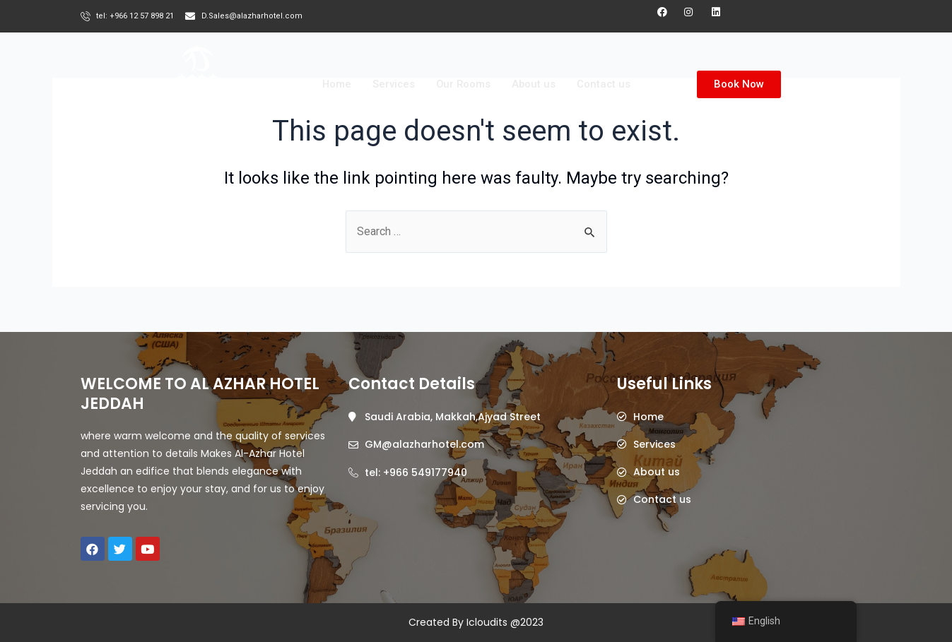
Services (392, 84)
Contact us (605, 84)
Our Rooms (463, 84)
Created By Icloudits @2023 (476, 622)
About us (534, 84)
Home (335, 84)
